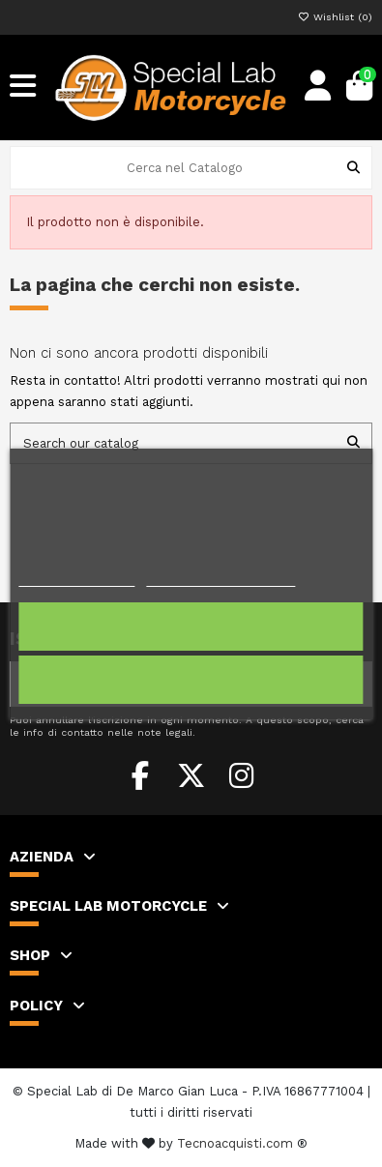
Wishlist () (334, 17)
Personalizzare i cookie (220, 577)
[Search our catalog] (353, 443)
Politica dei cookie (77, 577)
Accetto (190, 626)
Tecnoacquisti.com (235, 1143)
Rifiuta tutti (191, 679)
